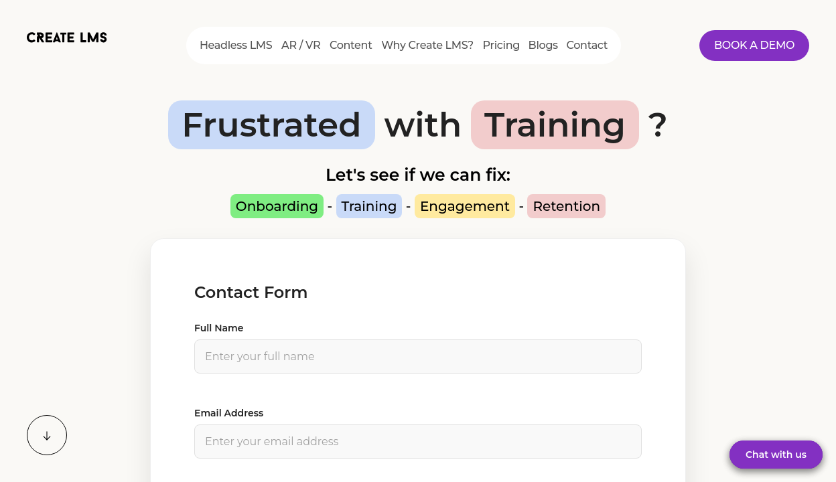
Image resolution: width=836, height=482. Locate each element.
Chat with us (776, 455)
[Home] (67, 42)
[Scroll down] (47, 435)
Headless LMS (236, 45)
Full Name (219, 328)
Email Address (228, 413)
